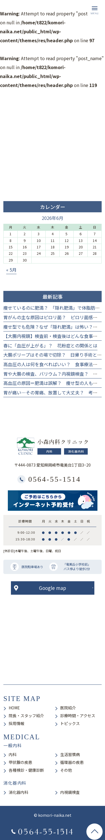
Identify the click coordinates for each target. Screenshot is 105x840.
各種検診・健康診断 (26, 770)
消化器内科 (18, 792)
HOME (14, 707)
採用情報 (16, 723)
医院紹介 (68, 707)
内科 (13, 754)
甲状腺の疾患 (20, 762)
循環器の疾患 (72, 762)
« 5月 (11, 269)
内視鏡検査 (70, 792)
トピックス (70, 723)
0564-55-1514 (54, 479)
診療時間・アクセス (77, 715)
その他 (66, 770)
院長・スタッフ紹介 (26, 715)
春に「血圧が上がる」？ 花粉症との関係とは (50, 345)
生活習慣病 (70, 754)
